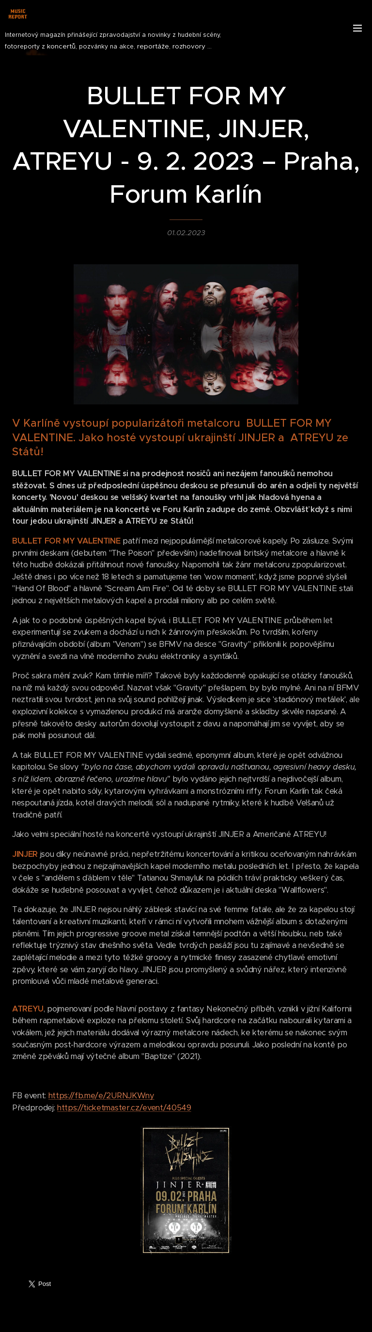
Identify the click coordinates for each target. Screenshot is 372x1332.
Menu (357, 28)
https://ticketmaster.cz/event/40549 (124, 1108)
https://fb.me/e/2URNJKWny (101, 1096)
